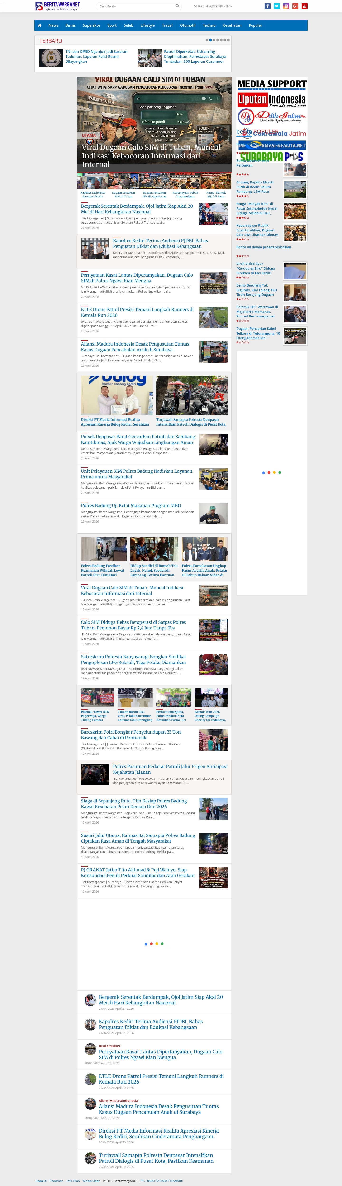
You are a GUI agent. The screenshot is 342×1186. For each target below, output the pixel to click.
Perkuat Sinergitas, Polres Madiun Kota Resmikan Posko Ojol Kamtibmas (171, 717)
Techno (209, 25)
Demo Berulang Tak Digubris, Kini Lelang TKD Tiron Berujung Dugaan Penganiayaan (256, 292)
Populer (255, 25)
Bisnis (71, 25)
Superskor (91, 25)
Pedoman (56, 1181)
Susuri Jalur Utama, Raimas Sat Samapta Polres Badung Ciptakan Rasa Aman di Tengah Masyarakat (138, 838)
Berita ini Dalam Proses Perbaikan (263, 144)
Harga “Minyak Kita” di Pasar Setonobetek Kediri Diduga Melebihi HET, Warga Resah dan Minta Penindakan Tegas (257, 213)
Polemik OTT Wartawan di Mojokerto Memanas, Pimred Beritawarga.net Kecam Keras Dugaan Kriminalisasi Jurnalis (257, 316)
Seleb (128, 25)
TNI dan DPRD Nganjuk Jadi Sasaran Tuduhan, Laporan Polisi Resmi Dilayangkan (167, 56)
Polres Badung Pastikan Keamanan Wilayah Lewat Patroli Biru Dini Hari (102, 570)
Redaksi (41, 1181)
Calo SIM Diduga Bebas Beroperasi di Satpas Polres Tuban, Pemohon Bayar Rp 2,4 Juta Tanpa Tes (133, 625)
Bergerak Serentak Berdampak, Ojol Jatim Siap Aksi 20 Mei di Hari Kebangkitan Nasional (137, 209)
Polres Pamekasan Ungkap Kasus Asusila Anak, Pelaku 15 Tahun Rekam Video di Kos (204, 573)
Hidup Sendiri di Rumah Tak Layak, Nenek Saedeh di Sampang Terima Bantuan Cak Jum (154, 573)
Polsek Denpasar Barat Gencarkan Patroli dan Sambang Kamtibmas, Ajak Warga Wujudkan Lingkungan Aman (138, 439)
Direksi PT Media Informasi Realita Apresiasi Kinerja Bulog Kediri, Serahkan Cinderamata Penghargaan (115, 424)
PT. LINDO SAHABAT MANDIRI (162, 1181)
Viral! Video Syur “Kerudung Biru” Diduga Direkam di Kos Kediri (255, 268)
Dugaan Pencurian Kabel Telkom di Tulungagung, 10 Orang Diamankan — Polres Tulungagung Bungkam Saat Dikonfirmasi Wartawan (258, 340)
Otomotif (187, 25)
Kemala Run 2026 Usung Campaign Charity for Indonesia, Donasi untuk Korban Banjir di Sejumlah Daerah (210, 722)
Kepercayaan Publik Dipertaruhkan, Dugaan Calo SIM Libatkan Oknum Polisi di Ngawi (257, 232)
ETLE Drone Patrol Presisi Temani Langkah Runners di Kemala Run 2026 (161, 1079)
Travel (167, 25)
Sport (112, 25)
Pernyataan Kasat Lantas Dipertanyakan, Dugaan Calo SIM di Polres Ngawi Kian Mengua (137, 277)
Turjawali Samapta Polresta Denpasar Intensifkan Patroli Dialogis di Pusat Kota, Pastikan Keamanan (191, 424)
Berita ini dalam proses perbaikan (263, 247)
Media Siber (91, 1181)
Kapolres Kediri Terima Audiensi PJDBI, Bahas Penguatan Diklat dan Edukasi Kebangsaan (160, 243)
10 (228, 40)
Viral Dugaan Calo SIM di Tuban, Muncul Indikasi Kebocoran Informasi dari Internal (151, 156)
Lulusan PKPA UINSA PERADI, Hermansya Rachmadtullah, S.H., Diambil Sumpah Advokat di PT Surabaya (73, 56)
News (53, 25)
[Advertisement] (154, 944)
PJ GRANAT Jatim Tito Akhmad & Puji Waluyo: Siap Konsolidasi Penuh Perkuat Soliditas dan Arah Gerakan (138, 872)
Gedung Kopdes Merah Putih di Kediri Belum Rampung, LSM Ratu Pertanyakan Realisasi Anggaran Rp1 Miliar (254, 191)
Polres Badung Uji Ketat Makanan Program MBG (131, 505)
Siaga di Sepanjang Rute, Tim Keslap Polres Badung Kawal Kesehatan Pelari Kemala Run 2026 (134, 803)
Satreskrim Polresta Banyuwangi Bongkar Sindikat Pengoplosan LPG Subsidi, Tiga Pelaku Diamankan (133, 659)
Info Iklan (73, 1181)
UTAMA (89, 135)
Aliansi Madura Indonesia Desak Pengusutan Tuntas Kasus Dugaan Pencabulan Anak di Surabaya (135, 346)
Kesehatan (232, 25)
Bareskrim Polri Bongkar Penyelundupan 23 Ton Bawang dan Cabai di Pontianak (131, 734)
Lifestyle (148, 25)
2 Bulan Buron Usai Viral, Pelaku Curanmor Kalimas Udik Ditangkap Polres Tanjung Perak (135, 717)
